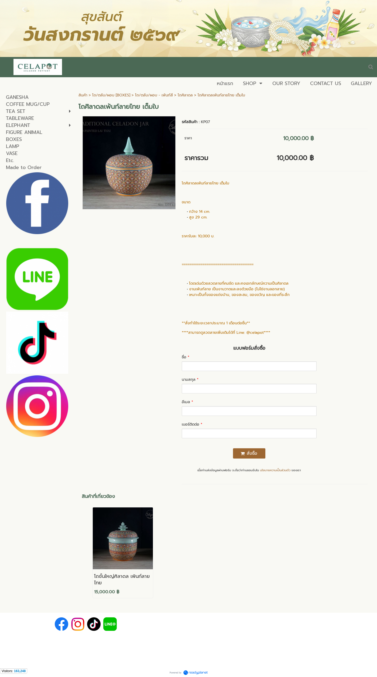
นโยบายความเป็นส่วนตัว (275, 470)
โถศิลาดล (185, 95)
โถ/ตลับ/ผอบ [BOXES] (111, 95)
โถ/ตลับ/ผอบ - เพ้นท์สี (154, 95)
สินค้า (82, 95)
